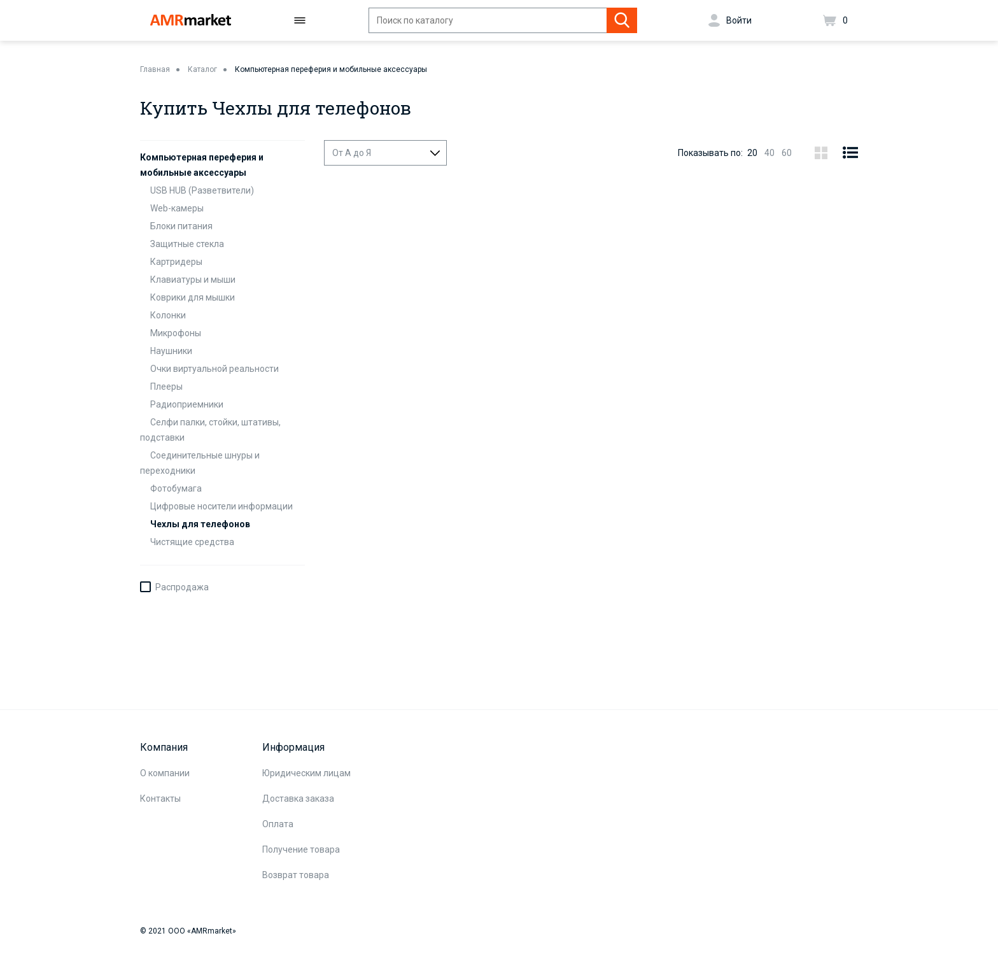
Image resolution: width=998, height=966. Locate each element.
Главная (155, 69)
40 (769, 153)
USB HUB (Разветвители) (202, 190)
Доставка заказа (298, 798)
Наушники (171, 351)
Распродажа (182, 587)
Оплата (277, 824)
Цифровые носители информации (221, 506)
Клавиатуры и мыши (192, 279)
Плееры (166, 386)
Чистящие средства (192, 542)
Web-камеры (177, 208)
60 (787, 153)
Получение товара (301, 849)
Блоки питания (181, 226)
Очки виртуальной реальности (214, 369)
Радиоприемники (186, 404)
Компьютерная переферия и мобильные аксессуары (331, 69)
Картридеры (176, 262)
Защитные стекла (187, 244)
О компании (165, 773)
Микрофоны (175, 333)
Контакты (160, 798)
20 (752, 153)
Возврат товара (295, 875)
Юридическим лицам (306, 773)
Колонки (168, 315)
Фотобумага (176, 488)
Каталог (202, 69)
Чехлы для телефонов (200, 524)
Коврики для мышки (192, 297)
